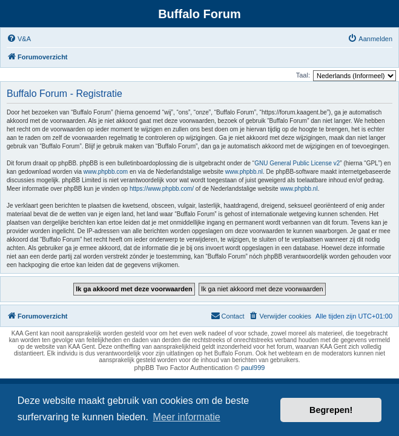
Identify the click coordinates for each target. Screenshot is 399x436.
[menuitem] (19, 38)
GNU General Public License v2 (297, 163)
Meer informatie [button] (186, 417)
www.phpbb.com (106, 171)
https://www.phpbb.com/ (162, 188)
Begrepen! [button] (330, 410)
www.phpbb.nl (244, 171)
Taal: (303, 75)
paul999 (253, 367)
